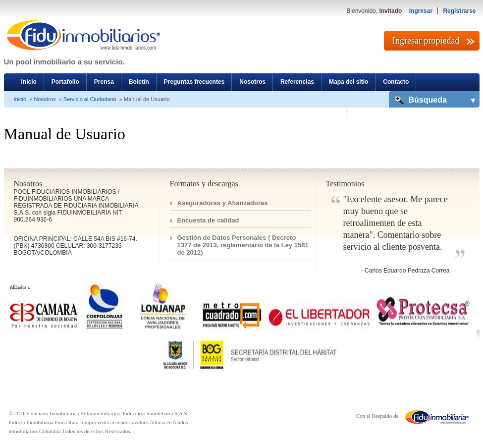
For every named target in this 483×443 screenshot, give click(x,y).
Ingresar (420, 10)
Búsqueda (428, 100)
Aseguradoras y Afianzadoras (222, 203)
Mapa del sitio (348, 81)
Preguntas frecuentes (194, 81)
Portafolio (65, 81)
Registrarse (459, 10)
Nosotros (252, 81)
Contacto (396, 81)
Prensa (104, 81)
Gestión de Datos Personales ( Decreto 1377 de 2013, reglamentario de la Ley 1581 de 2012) (243, 245)
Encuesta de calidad (208, 220)
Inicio (29, 81)
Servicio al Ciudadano (89, 99)
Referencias (297, 81)
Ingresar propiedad (425, 41)
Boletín (139, 81)
